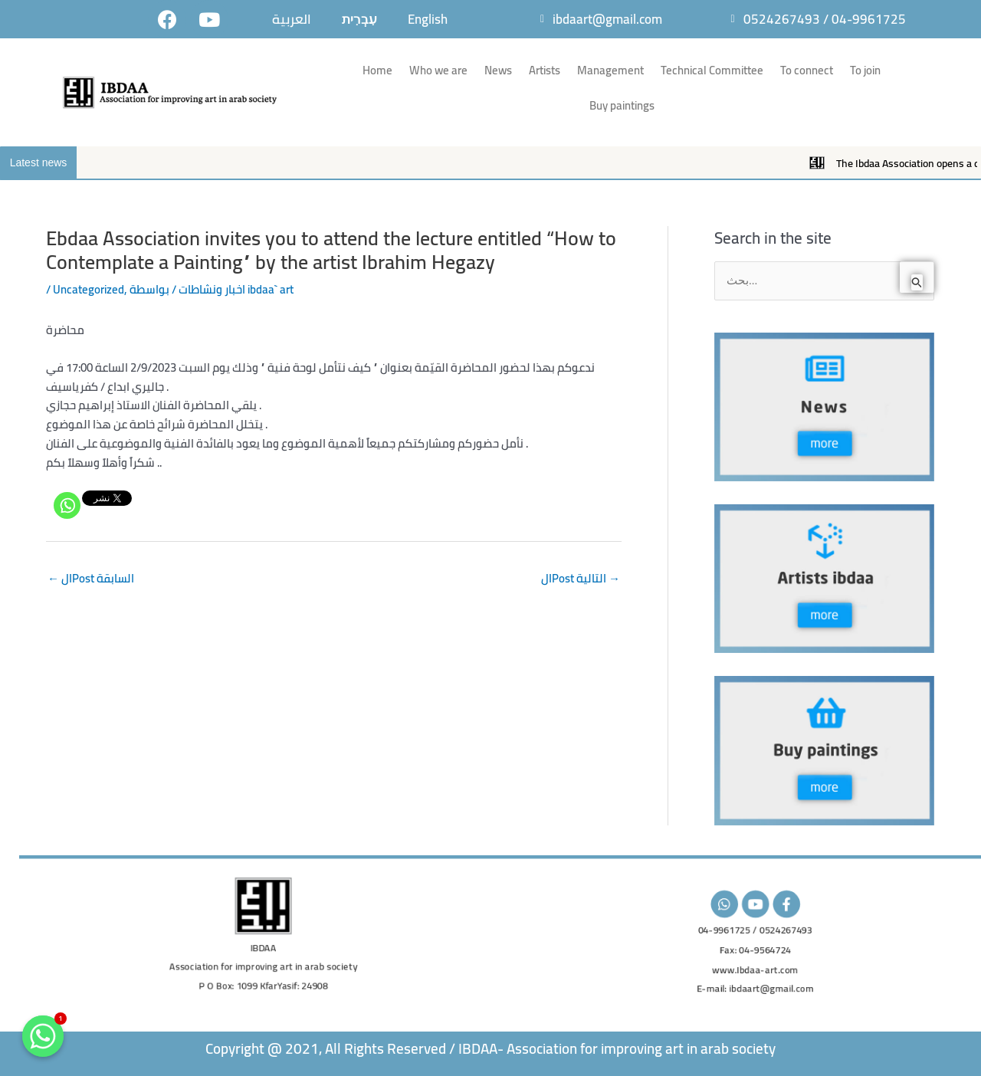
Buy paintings (622, 105)
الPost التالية (580, 578)
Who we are (438, 70)
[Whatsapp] (67, 505)
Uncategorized (88, 289)
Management (610, 70)
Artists (544, 70)
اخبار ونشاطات (212, 289)
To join (865, 70)
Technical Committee (712, 70)
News (498, 70)
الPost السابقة (91, 578)
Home (377, 70)
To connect (806, 70)
